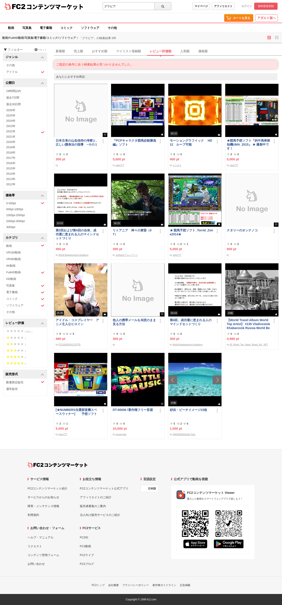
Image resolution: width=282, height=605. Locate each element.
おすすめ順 (99, 51)
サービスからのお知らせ (43, 497)
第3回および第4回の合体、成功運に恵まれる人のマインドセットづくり (77, 234)
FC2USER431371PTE (70, 344)
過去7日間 (12, 97)
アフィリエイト (223, 6)
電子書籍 (46, 28)
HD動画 (11, 279)
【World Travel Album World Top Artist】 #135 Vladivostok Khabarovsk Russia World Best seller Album (248, 324)
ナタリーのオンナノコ (242, 230)
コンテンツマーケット (55, 6)
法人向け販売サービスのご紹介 (100, 515)
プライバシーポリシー (135, 585)
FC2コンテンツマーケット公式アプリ (104, 488)
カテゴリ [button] (25, 238)
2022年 (25, 132)
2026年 (10, 110)
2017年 (10, 157)
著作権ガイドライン (164, 585)
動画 (11, 28)
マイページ (201, 6)
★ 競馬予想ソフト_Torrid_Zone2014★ (191, 232)
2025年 (10, 115)
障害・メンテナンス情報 (43, 506)
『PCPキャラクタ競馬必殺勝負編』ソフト (134, 142)
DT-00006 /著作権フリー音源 (133, 410)
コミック (66, 28)
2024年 (10, 120)
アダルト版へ (266, 18)
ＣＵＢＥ (177, 165)
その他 (112, 28)
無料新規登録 (266, 6)
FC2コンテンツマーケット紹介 (48, 488)
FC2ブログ (87, 564)
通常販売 (12, 389)
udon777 (120, 165)
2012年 (10, 184)
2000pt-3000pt (15, 221)
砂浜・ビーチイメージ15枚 (188, 410)
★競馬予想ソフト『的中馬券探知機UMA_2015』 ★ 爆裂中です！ (248, 144)
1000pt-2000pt (15, 215)
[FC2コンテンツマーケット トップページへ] (57, 465)
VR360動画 (13, 259)
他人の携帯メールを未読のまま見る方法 (134, 322)
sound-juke (121, 434)
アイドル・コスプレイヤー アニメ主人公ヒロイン (77, 322)
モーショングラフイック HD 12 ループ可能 (191, 142)
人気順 (184, 51)
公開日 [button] (25, 83)
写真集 (27, 28)
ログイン (246, 6)
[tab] (168, 51)
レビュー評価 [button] (25, 323)
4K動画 (10, 265)
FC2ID (84, 537)
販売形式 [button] (25, 374)
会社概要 (113, 585)
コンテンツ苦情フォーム (43, 555)
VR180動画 (13, 252)
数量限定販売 (25, 382)
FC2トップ (98, 585)
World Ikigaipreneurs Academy (73, 255)
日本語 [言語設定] (152, 488)
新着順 (60, 51)
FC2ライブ (87, 555)
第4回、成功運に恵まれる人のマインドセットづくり (191, 322)
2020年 (10, 142)
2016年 (10, 163)
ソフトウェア (90, 28)
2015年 (10, 168)
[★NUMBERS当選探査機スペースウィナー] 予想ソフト (76, 412)
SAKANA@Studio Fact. (184, 434)
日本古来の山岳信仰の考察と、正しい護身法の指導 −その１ (77, 142)
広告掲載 (185, 585)
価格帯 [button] (25, 195)
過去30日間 (13, 104)
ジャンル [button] (25, 57)
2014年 (10, 173)
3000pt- (11, 227)
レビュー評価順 (160, 51)
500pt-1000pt (14, 209)
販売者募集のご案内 (93, 506)
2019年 (10, 147)
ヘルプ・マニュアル (40, 537)
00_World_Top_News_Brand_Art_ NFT (249, 344)
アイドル (25, 72)
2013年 (10, 179)
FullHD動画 (25, 272)
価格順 (203, 51)
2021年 (10, 136)
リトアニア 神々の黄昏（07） (132, 232)
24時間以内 (13, 91)
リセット (40, 49)
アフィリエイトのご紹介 (96, 497)
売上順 (78, 51)
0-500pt (25, 203)
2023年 (10, 126)
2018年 (10, 152)
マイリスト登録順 (128, 51)
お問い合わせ (36, 564)
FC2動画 (85, 546)
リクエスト (35, 546)
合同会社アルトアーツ (127, 255)
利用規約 (33, 515)
